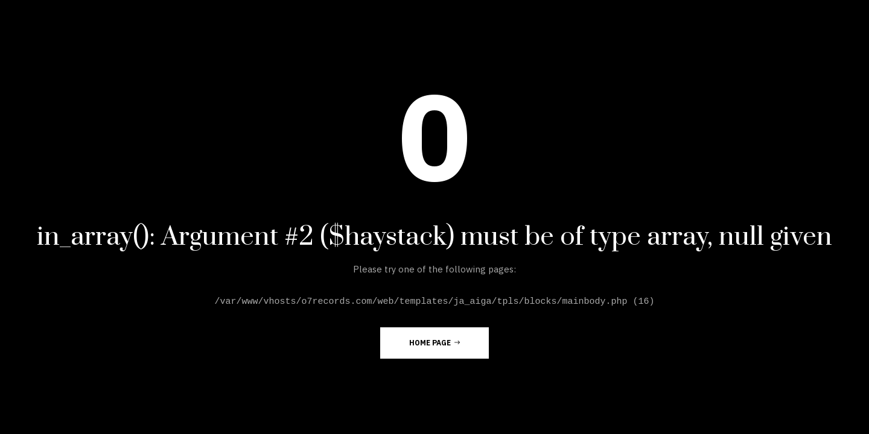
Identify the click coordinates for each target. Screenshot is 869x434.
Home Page (434, 342)
